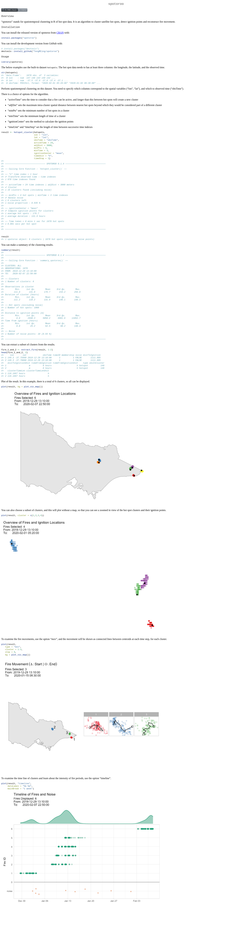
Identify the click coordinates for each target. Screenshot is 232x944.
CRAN (60, 34)
